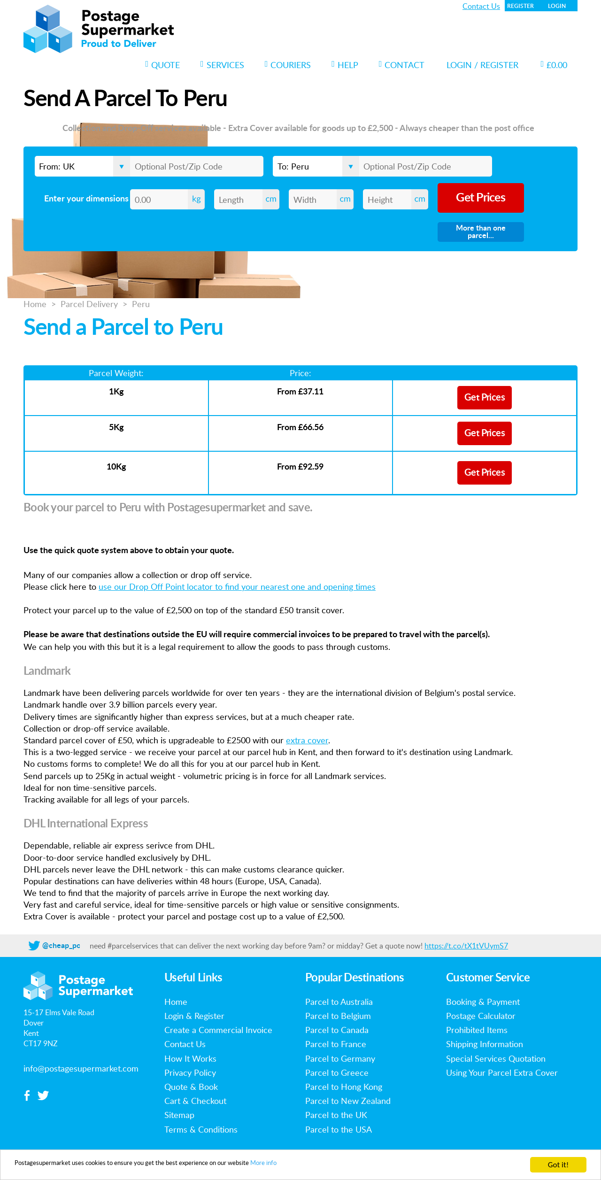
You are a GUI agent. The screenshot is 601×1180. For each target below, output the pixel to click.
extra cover (307, 740)
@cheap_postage (70, 945)
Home (34, 303)
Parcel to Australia (339, 1001)
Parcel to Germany (340, 1058)
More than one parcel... (481, 231)
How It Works (190, 1058)
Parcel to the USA (338, 1129)
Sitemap (179, 1114)
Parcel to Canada (337, 1029)
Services (222, 64)
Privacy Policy (190, 1072)
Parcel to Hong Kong (343, 1086)
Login (557, 6)
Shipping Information (484, 1043)
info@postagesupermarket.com (81, 1068)
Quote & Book (191, 1086)
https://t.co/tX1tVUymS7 (466, 946)
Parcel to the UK (336, 1114)
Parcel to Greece (337, 1072)
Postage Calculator (481, 1015)
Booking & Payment (483, 1001)
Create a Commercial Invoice (218, 1029)
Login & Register (194, 1015)
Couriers (288, 64)
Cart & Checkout (195, 1100)
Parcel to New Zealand (348, 1100)
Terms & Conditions (201, 1129)
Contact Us (481, 6)
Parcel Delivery (89, 303)
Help (344, 64)
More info (336, 1165)
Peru (141, 303)
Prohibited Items (477, 1029)
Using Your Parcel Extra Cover (502, 1072)
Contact (402, 64)
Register (520, 6)
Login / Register (482, 64)
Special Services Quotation (496, 1058)
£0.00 (553, 64)
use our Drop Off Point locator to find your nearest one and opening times (237, 586)
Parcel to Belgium (338, 1015)
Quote (163, 64)
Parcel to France (335, 1043)
